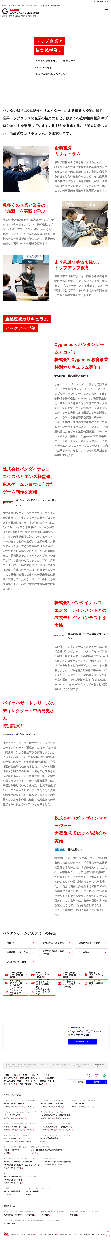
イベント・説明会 (78, 1082)
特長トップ (21, 943)
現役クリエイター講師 (93, 943)
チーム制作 (93, 952)
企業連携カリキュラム (21, 952)
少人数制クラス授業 (21, 962)
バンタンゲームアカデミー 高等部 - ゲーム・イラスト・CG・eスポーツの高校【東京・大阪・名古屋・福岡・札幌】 (37, 1065)
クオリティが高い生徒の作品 (57, 952)
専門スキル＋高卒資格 (57, 943)
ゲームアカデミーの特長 (82, 1065)
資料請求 (100, 1082)
